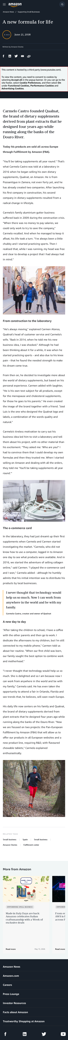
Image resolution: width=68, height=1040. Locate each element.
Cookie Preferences (10, 1030)
